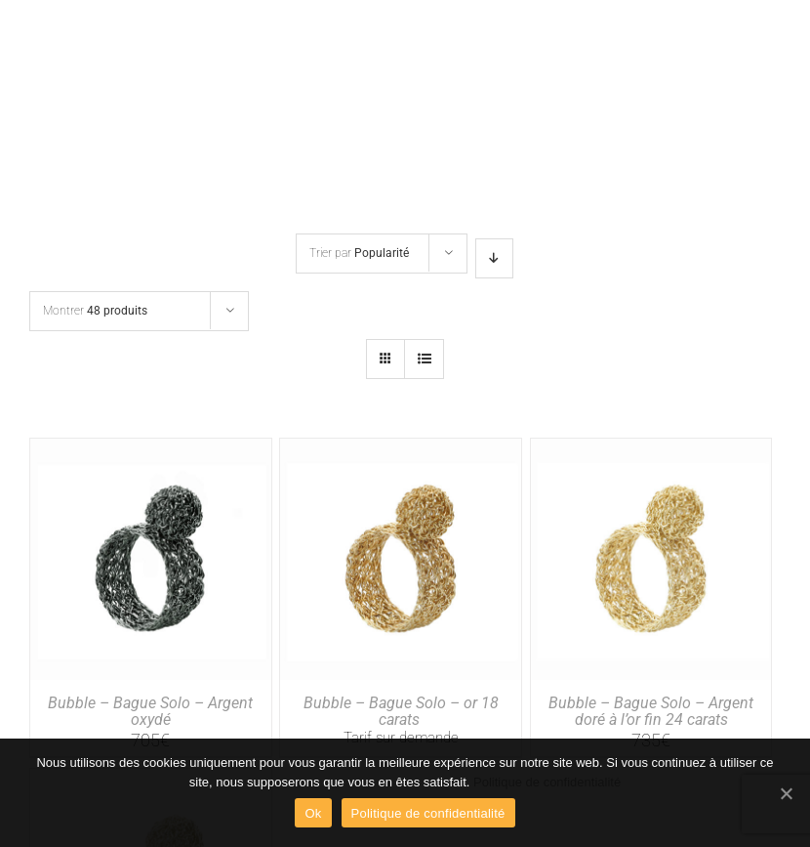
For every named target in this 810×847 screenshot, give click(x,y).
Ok (312, 813)
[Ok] (785, 793)
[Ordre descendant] (494, 258)
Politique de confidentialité (547, 782)
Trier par (359, 253)
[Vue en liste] (424, 359)
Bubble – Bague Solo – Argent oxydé (150, 712)
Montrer (95, 311)
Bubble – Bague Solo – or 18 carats (401, 712)
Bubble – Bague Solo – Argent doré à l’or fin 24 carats (650, 712)
